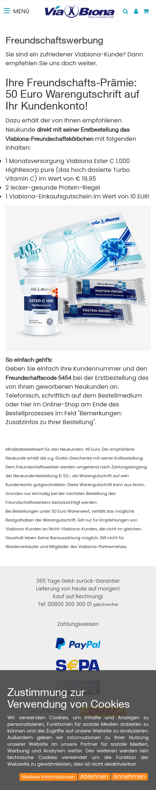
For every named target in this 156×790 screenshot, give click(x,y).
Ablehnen (94, 776)
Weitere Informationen (48, 776)
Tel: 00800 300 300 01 (78, 604)
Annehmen (129, 776)
